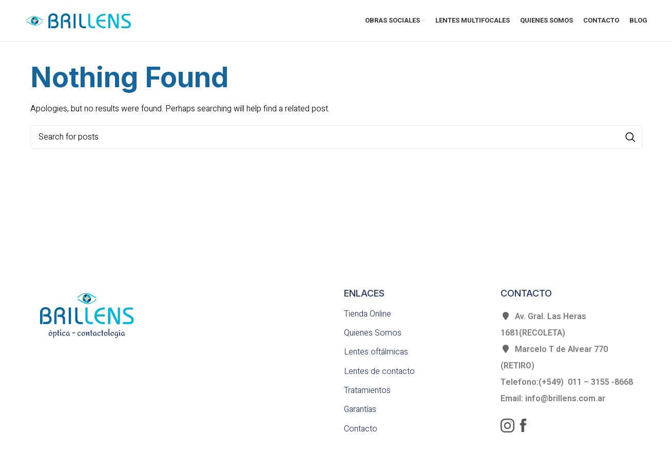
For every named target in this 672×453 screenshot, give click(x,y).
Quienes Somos (372, 333)
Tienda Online (367, 314)
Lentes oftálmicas (376, 352)
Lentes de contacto (379, 371)
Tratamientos (367, 390)
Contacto (360, 429)
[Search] (336, 137)
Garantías (360, 409)
